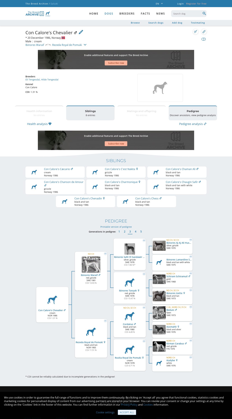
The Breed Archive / (37, 3)
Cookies (148, 404)
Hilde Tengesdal (49, 68)
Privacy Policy (129, 404)
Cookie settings (105, 412)
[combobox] (188, 13)
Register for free (196, 3)
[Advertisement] (103, 54)
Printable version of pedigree (116, 207)
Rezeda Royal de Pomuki (67, 45)
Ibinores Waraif (34, 45)
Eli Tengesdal (32, 68)
